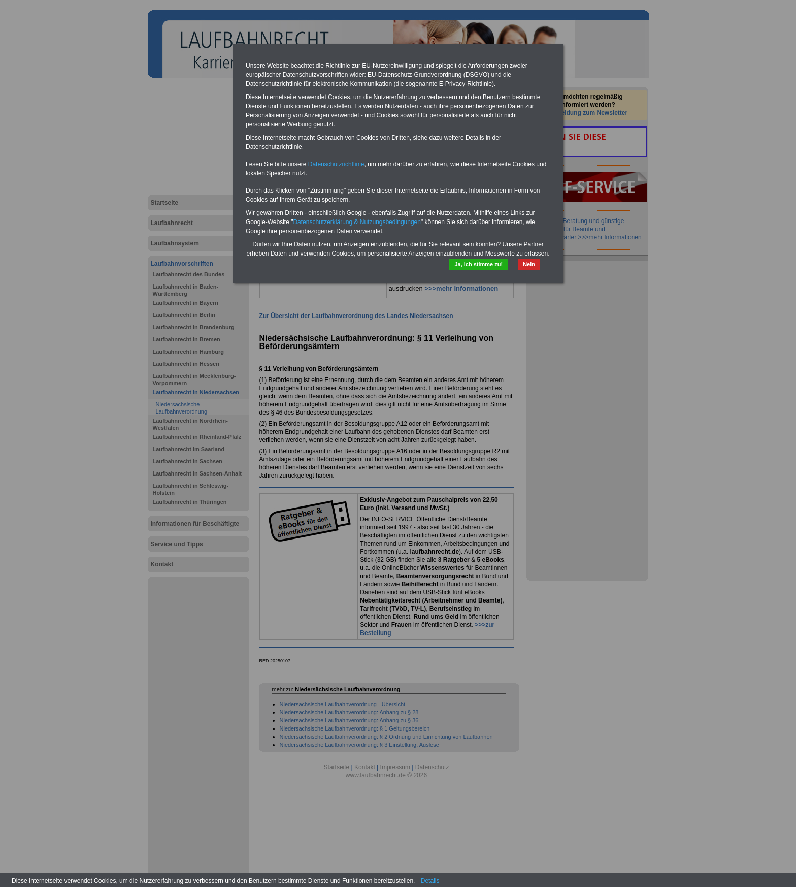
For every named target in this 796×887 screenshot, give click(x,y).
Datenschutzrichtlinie (336, 164)
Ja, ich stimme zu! (478, 264)
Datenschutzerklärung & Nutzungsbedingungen (357, 222)
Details (430, 880)
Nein (529, 264)
